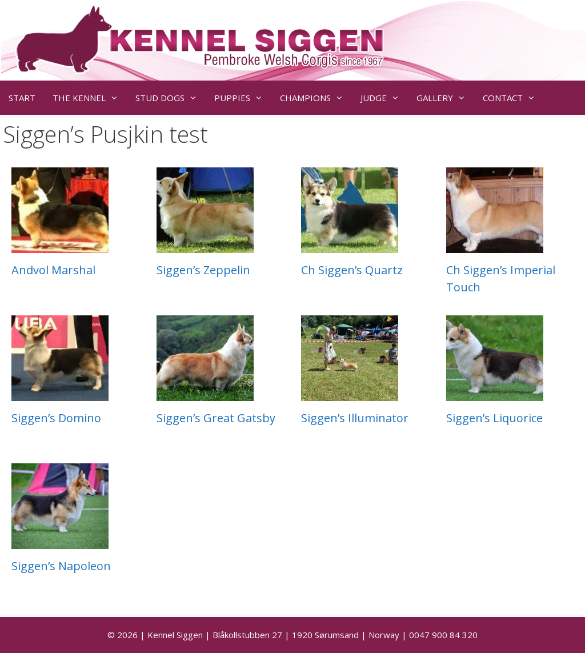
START (22, 97)
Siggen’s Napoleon (61, 566)
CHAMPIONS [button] (316, 98)
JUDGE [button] (384, 98)
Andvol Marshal (53, 270)
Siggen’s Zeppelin (203, 270)
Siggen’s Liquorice (494, 418)
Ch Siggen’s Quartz (352, 270)
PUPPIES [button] (242, 98)
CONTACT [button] (513, 98)
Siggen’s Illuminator (354, 418)
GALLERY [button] (445, 98)
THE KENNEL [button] (90, 98)
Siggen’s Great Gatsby (216, 418)
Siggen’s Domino (56, 418)
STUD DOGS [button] (170, 98)
